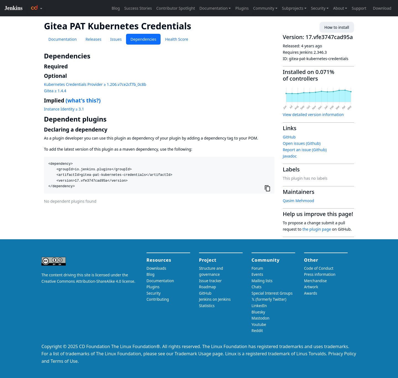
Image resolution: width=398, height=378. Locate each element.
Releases (93, 39)
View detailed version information (313, 114)
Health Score (176, 39)
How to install (336, 27)
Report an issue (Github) (305, 149)
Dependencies (143, 39)
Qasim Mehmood (298, 200)
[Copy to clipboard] (267, 188)
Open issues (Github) (302, 143)
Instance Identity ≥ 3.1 (64, 109)
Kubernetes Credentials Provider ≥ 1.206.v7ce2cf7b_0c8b (95, 84)
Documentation (62, 39)
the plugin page (316, 229)
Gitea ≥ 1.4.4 (55, 90)
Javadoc (290, 156)
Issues (116, 39)
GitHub (289, 137)
